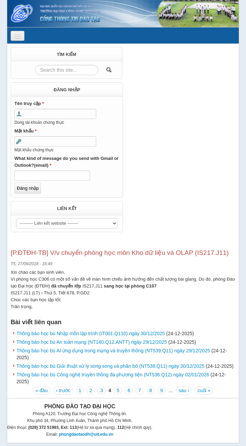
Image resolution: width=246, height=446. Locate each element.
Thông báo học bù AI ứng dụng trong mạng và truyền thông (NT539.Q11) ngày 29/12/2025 (113, 350)
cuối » (204, 390)
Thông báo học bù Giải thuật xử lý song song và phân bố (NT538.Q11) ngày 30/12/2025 (110, 366)
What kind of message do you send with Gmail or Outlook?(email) (66, 162)
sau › (184, 390)
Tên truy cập (29, 103)
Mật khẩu (25, 130)
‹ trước (63, 390)
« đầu (42, 390)
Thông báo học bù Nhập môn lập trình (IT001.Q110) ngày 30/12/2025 (90, 333)
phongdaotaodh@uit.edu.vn (86, 434)
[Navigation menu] (17, 36)
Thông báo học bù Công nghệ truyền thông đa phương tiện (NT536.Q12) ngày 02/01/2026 (112, 374)
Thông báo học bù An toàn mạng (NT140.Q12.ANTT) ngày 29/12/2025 (91, 342)
